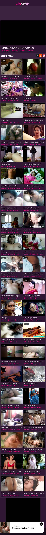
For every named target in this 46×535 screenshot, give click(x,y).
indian (15, 51)
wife (37, 298)
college (34, 451)
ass (31, 298)
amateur (5, 51)
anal (10, 495)
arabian (34, 429)
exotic (30, 51)
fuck (9, 210)
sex (16, 232)
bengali (17, 188)
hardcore (34, 495)
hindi (16, 254)
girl (39, 473)
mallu (32, 144)
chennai (11, 298)
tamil (12, 78)
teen (22, 51)
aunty (16, 100)
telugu (39, 144)
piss (32, 386)
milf (39, 408)
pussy (39, 78)
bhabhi (17, 451)
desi (33, 78)
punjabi (33, 254)
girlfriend (11, 276)
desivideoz (8, 386)
